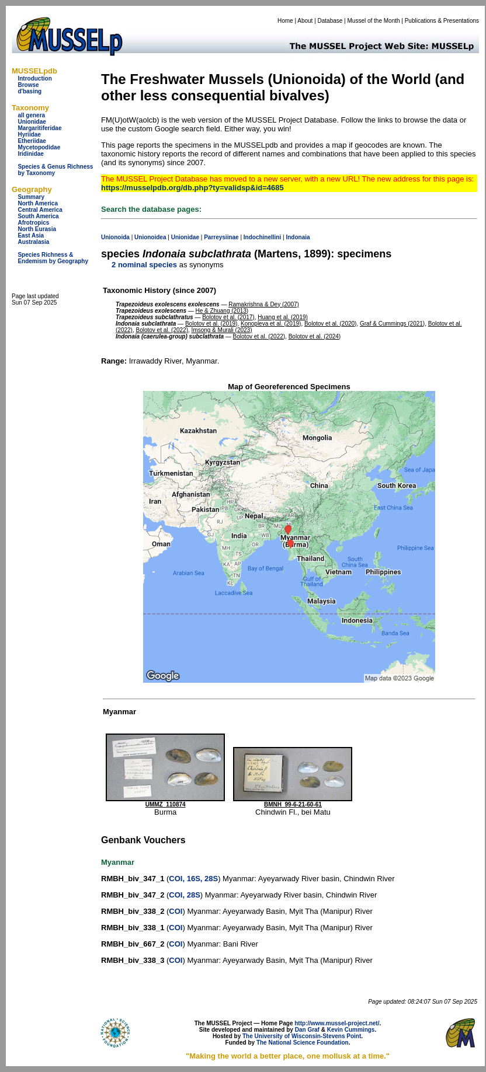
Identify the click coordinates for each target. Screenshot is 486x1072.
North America (38, 203)
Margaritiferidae (39, 128)
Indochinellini (262, 237)
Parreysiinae (221, 237)
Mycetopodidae (39, 147)
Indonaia (298, 237)
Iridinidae (30, 154)
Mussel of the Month (374, 21)
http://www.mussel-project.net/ (336, 1023)
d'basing (29, 91)
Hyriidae (29, 134)
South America (38, 216)
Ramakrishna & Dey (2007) (263, 304)
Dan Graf (307, 1029)
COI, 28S (184, 895)
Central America (40, 210)
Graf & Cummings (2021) (392, 323)
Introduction (34, 78)
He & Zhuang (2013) (222, 311)
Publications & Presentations (442, 21)
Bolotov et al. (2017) (228, 317)
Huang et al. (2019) (283, 317)
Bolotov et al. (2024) (315, 336)
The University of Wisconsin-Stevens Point (301, 1036)
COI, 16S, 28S (193, 878)
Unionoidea (150, 237)
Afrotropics (33, 222)
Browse (28, 85)
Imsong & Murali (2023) (222, 330)
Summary (31, 197)
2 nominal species (144, 264)
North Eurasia (37, 229)
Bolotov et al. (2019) (211, 323)
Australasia (33, 242)
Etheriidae (32, 141)
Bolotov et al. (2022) (162, 330)
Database (330, 21)
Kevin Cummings (351, 1029)
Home (285, 21)
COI (175, 911)
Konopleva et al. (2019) (271, 323)
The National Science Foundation (302, 1042)
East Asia (31, 235)
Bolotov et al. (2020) (330, 323)
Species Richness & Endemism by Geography (53, 258)
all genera (31, 115)
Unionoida (115, 237)
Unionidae (32, 121)
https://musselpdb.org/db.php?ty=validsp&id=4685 (192, 187)
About (305, 21)
